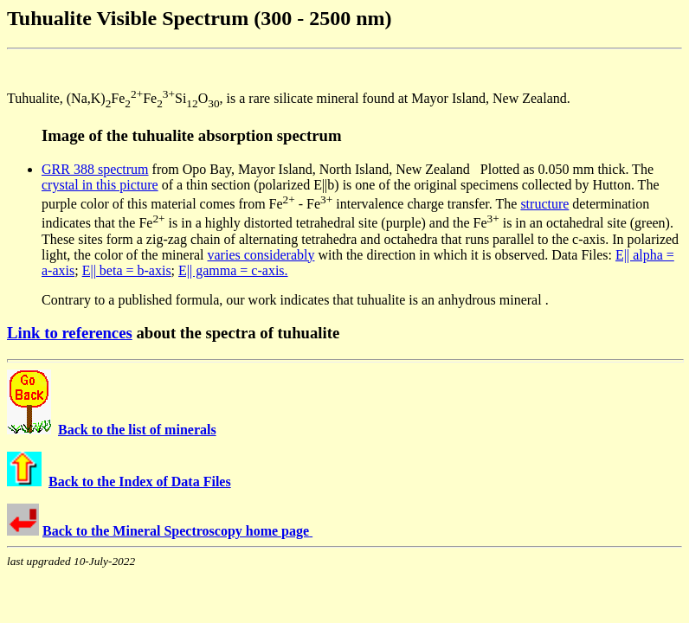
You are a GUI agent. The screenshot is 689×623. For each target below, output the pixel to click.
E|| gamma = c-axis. (233, 270)
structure (544, 203)
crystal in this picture (100, 184)
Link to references (69, 333)
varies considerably (261, 254)
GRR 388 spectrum (95, 169)
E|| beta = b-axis (126, 270)
